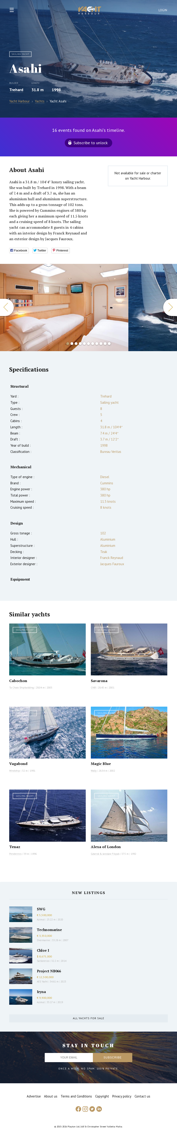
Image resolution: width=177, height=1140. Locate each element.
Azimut (41, 919)
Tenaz (14, 846)
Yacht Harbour (89, 11)
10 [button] (105, 343)
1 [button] (67, 343)
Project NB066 (49, 971)
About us (50, 1096)
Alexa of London (106, 846)
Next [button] (170, 307)
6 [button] (88, 343)
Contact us (142, 1096)
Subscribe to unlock (91, 142)
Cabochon (18, 680)
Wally (94, 770)
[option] (64, 307)
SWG (41, 909)
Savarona (99, 680)
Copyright (102, 1096)
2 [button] (72, 343)
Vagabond (18, 763)
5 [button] (84, 343)
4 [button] (80, 343)
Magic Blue (101, 763)
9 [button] (101, 343)
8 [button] (96, 343)
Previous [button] (7, 307)
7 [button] (92, 343)
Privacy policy (121, 1096)
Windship (14, 770)
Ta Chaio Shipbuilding (21, 687)
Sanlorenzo (43, 960)
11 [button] (109, 343)
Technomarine (49, 929)
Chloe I (43, 950)
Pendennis (15, 853)
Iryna (41, 991)
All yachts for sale (88, 1018)
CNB (93, 687)
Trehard (16, 89)
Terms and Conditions (76, 1096)
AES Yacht (42, 981)
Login (163, 10)
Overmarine (44, 940)
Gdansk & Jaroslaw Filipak (105, 853)
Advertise (34, 1096)
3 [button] (76, 343)
